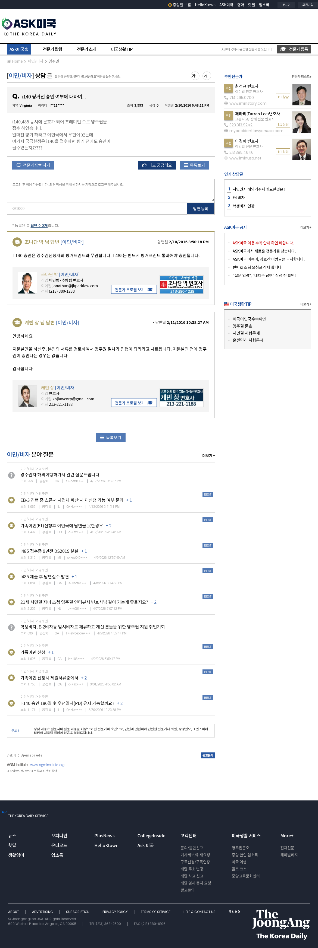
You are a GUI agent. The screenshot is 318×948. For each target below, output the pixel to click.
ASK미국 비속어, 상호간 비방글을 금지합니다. (269, 259)
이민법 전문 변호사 (249, 91)
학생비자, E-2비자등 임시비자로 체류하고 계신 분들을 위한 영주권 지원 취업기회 (92, 626)
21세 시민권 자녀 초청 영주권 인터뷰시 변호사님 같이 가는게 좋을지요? (84, 602)
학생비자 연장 (243, 206)
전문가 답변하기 (33, 165)
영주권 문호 (242, 326)
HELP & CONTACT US (199, 911)
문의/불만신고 (191, 847)
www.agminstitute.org (47, 764)
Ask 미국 (146, 845)
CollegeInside (152, 835)
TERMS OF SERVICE (156, 911)
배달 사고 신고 (191, 876)
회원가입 (308, 4)
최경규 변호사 (246, 86)
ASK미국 (226, 4)
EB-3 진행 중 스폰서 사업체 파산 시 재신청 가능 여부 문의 (71, 500)
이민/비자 (35, 61)
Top (3, 811)
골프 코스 (239, 869)
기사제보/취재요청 (195, 854)
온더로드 (59, 845)
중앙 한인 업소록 (245, 854)
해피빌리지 (289, 854)
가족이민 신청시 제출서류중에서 (49, 677)
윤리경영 (235, 911)
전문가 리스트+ (301, 76)
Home (15, 61)
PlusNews (104, 835)
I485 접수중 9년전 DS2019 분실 (49, 551)
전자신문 (287, 847)
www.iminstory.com (245, 103)
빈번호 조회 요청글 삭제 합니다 (257, 267)
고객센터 (188, 835)
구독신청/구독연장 (195, 861)
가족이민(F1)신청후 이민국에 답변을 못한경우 (61, 525)
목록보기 (194, 165)
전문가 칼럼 (52, 49)
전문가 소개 (86, 49)
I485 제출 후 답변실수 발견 (44, 576)
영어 (240, 4)
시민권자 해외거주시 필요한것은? (259, 189)
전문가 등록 (294, 49)
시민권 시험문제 (246, 333)
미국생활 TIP (122, 49)
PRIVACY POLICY (115, 911)
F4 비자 (239, 197)
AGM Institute (17, 764)
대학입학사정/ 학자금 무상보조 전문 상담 (32, 771)
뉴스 (12, 835)
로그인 (286, 4)
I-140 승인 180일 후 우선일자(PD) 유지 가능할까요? (67, 703)
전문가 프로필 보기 (134, 289)
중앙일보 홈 (179, 4)
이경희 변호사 (246, 141)
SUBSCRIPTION (78, 911)
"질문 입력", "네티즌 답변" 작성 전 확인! (264, 275)
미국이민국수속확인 (249, 319)
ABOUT (14, 911)
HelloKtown (205, 4)
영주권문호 (240, 847)
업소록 (264, 4)
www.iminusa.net (242, 158)
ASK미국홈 (19, 49)
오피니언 (59, 835)
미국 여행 (239, 861)
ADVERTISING (43, 911)
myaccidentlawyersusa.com (253, 130)
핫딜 (251, 4)
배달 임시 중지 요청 (195, 883)
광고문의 (187, 890)
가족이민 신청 (32, 652)
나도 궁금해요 (157, 165)
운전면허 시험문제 (248, 340)
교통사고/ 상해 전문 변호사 (255, 119)
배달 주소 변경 (191, 869)
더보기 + (208, 455)
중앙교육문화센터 (246, 876)
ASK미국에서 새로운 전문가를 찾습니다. (264, 251)
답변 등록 (200, 208)
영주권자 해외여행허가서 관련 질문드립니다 (59, 474)
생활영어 (16, 855)
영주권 (53, 61)
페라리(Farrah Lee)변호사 (257, 113)
